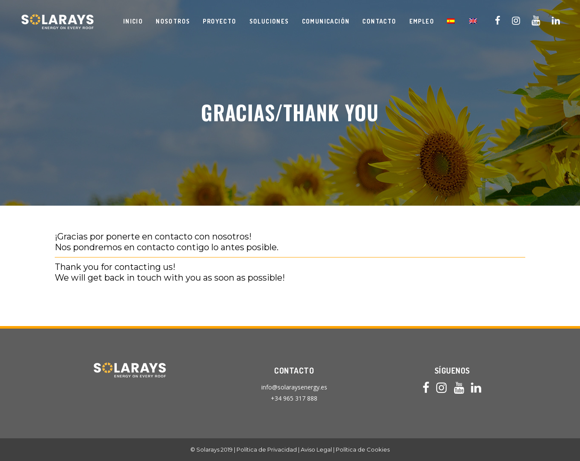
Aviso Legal (316, 449)
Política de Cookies (363, 449)
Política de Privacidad (267, 449)
